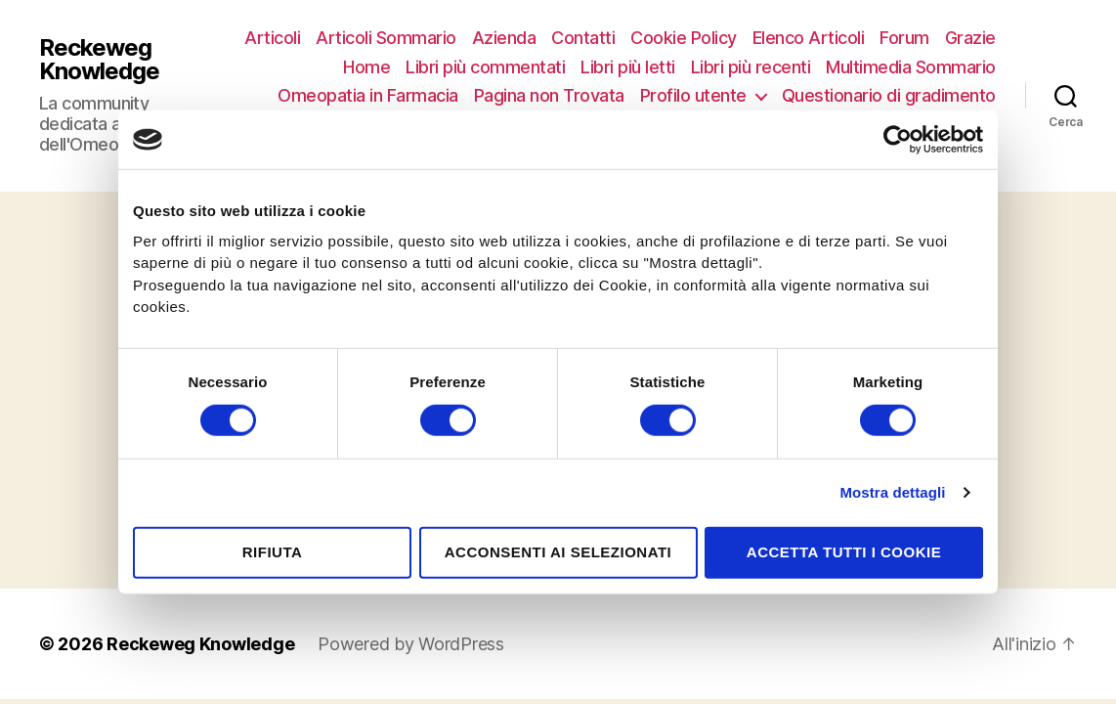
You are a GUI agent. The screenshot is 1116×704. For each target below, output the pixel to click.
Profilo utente (693, 95)
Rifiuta (272, 552)
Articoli (272, 37)
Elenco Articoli (808, 37)
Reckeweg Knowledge (99, 59)
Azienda (504, 37)
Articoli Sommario (386, 37)
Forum (904, 37)
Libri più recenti (751, 67)
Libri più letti (627, 67)
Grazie (970, 37)
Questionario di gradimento (889, 95)
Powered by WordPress (411, 644)
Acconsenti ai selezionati (558, 552)
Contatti (583, 37)
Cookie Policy (683, 37)
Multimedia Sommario (911, 67)
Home (366, 67)
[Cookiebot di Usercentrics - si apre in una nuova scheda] (897, 139)
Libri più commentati (485, 67)
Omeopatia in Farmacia (368, 95)
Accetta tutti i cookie (844, 552)
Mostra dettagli (892, 492)
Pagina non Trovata (549, 95)
